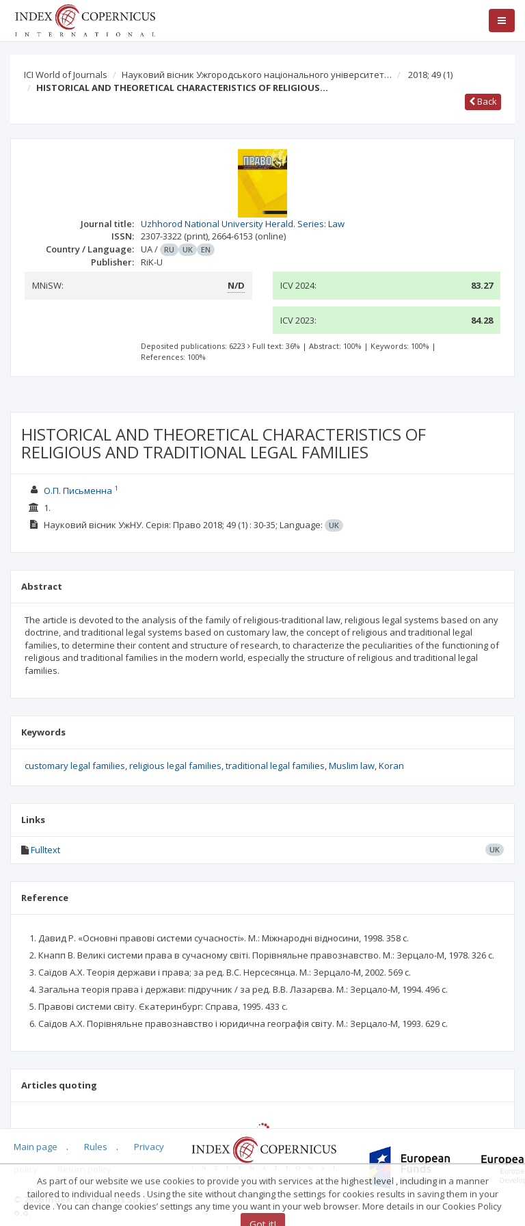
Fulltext (45, 850)
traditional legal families (275, 765)
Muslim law (352, 765)
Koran (391, 765)
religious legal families (175, 765)
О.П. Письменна (78, 490)
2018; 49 (430, 74)
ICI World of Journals (65, 74)
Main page (35, 1146)
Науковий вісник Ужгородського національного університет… (257, 74)
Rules (95, 1146)
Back (483, 101)
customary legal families (75, 765)
